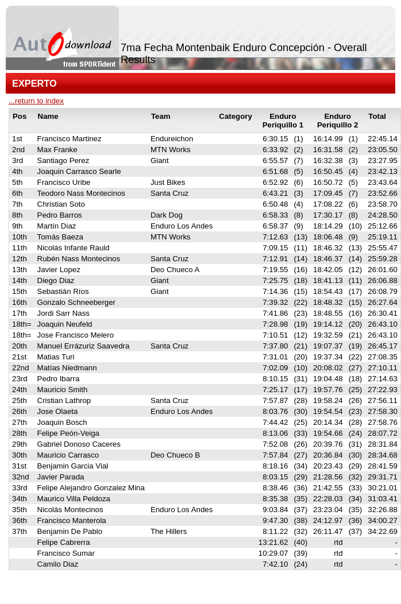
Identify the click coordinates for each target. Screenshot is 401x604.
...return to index (36, 100)
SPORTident (108, 585)
